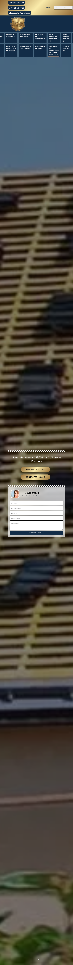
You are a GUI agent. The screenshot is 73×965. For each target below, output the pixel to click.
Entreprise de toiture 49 (25, 36)
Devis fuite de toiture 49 (66, 38)
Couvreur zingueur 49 (10, 36)
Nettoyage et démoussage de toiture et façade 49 (54, 50)
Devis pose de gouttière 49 (40, 37)
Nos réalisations (35, 469)
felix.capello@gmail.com (20, 13)
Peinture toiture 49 (66, 48)
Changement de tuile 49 (40, 47)
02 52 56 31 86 (16, 2)
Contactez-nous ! (35, 477)
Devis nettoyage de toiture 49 (53, 38)
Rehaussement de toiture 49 (25, 47)
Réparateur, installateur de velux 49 (11, 48)
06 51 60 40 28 (16, 8)
